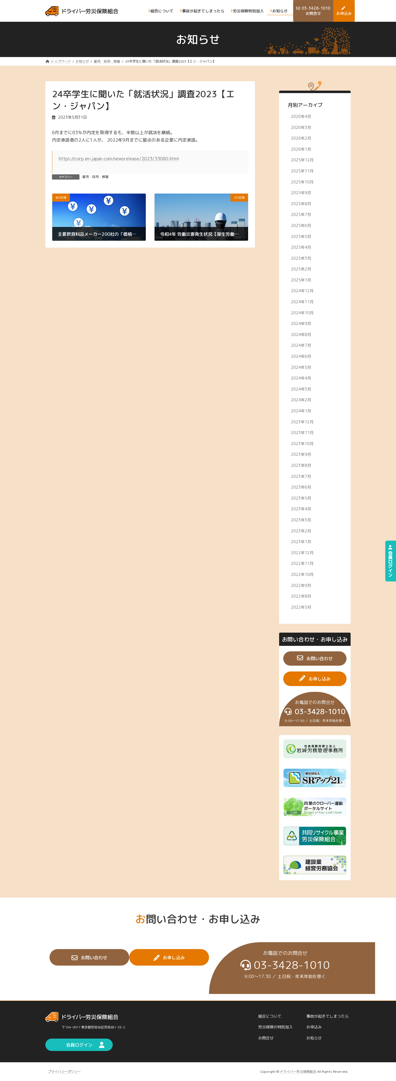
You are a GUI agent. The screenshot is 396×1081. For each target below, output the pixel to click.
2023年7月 (301, 476)
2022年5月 (301, 606)
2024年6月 (301, 356)
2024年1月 (301, 410)
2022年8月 (301, 596)
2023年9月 (301, 454)
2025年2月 (301, 269)
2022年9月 (301, 585)
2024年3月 (301, 388)
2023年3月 (301, 519)
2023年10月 (302, 443)
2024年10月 (302, 312)
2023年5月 (301, 497)
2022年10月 (302, 574)
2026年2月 (301, 138)
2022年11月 (302, 563)
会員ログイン (390, 561)
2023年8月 (301, 465)
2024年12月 (302, 290)
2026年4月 (301, 116)
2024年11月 (302, 301)
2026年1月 (301, 148)
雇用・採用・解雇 (95, 176)
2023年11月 (302, 432)
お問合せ (266, 1038)
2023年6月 (301, 487)
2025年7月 (301, 214)
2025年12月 (302, 159)
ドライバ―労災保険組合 (298, 1071)
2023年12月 (302, 421)
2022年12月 (302, 552)
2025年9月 (301, 192)
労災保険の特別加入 (275, 1027)
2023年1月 (301, 541)
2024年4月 (301, 378)
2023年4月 (301, 508)
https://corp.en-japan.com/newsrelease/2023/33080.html (119, 159)
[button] (314, 658)
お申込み (314, 1027)
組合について (269, 1016)
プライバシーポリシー (64, 1071)
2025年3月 (301, 258)
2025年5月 (301, 236)
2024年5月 (301, 367)
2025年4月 (301, 247)
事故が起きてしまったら (327, 1016)
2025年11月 (302, 171)
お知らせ (314, 1038)
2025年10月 (302, 181)
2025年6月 (301, 225)
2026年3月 (301, 127)
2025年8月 (301, 203)
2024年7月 (301, 345)
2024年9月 (301, 323)
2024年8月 (301, 334)
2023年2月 (301, 530)
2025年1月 (301, 279)
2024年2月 (301, 399)
